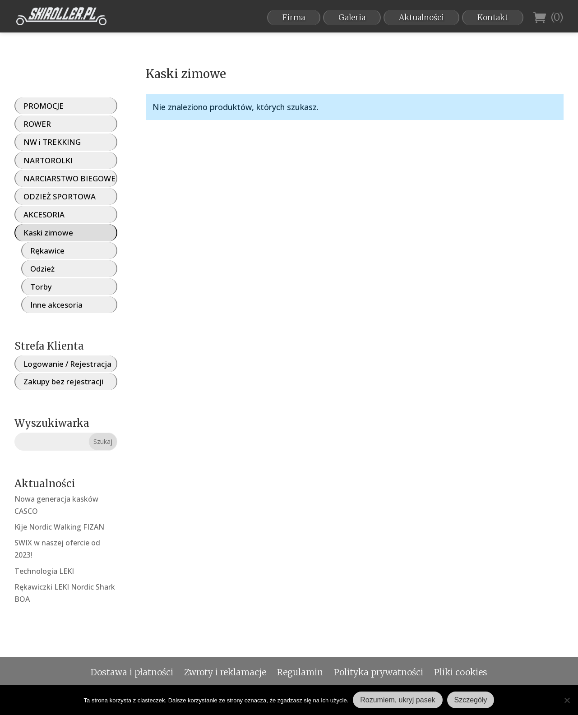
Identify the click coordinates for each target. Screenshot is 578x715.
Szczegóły (470, 700)
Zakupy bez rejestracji (63, 381)
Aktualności (421, 18)
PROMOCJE (43, 106)
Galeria (351, 18)
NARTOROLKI (48, 160)
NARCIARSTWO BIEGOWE (69, 178)
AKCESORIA (44, 214)
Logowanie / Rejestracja (67, 364)
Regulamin (300, 672)
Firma (293, 18)
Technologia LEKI (44, 571)
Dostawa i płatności (132, 672)
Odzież (42, 268)
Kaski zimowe (48, 232)
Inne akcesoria (56, 305)
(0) (548, 18)
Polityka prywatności (378, 672)
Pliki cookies (460, 672)
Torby (41, 286)
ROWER (37, 124)
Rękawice (47, 250)
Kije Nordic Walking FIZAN (59, 527)
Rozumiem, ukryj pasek (397, 700)
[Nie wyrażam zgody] (566, 700)
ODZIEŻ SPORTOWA (59, 196)
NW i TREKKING (52, 142)
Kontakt (492, 18)
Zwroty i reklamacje (225, 672)
